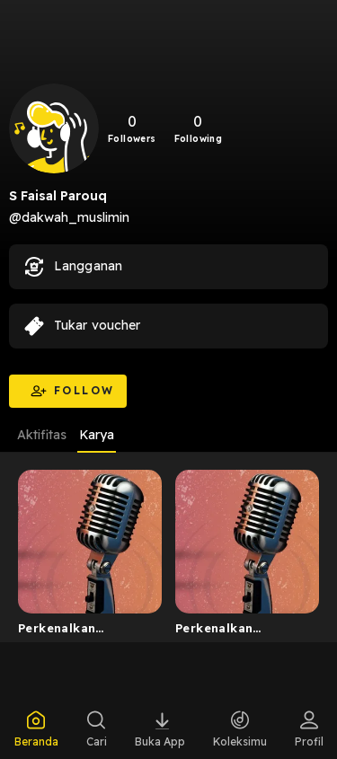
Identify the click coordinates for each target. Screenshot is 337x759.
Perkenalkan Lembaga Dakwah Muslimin (73, 631)
